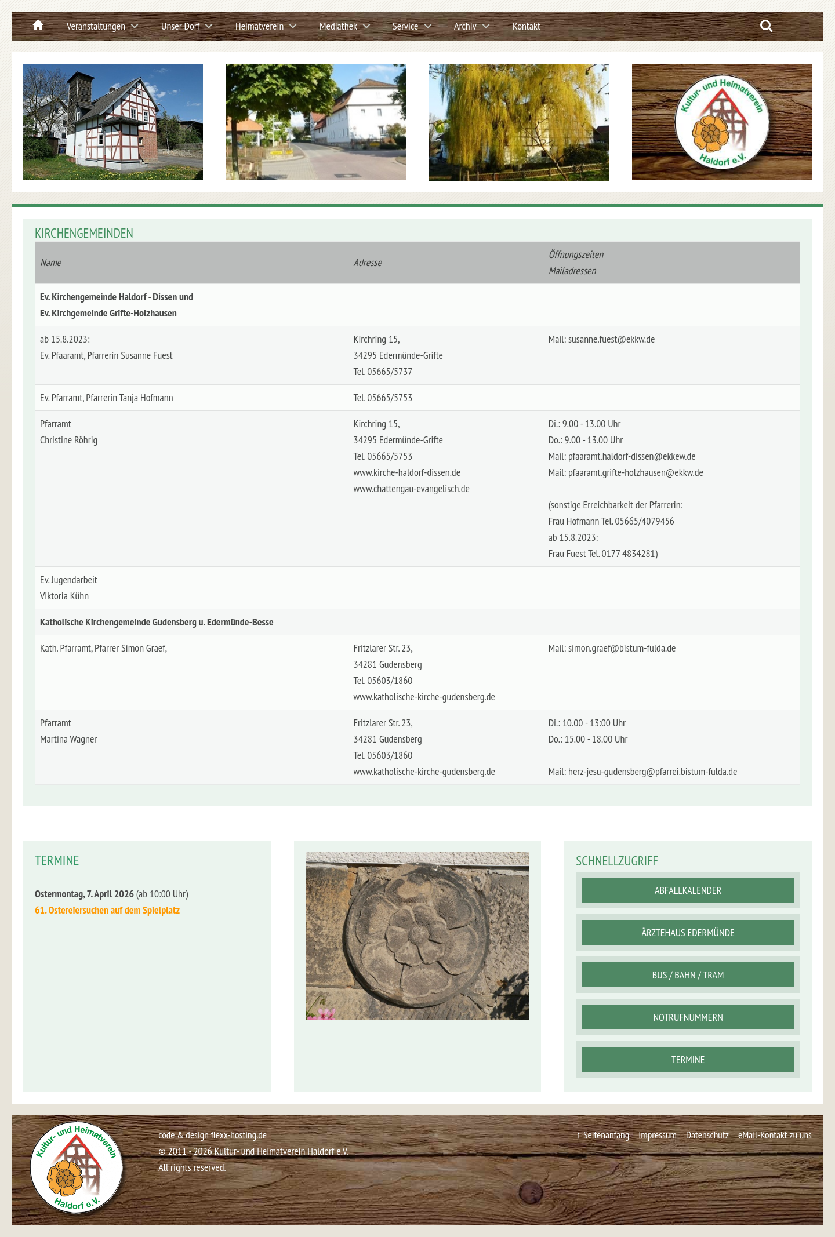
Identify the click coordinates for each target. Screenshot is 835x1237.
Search (766, 26)
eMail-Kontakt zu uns (774, 1134)
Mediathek (338, 25)
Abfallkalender (688, 890)
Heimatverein (259, 25)
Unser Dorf (180, 25)
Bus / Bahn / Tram (688, 974)
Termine (688, 1059)
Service (406, 25)
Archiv (465, 25)
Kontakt (526, 25)
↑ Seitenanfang (597, 1134)
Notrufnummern (688, 1017)
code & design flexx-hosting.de (214, 1134)
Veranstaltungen (96, 25)
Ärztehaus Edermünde (687, 932)
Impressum (653, 1134)
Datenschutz (704, 1134)
